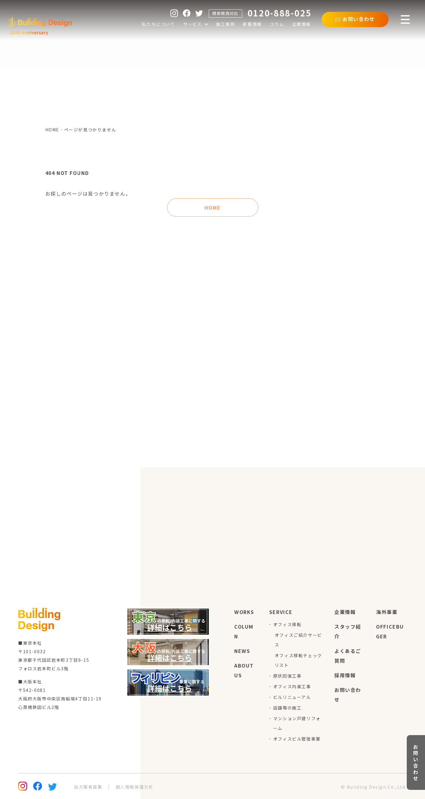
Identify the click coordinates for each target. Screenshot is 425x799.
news (242, 650)
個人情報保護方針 (135, 787)
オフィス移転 (287, 624)
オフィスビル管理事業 (297, 739)
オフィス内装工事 (292, 686)
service (281, 612)
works (244, 612)
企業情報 (345, 612)
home (52, 130)
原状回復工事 (287, 676)
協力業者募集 (88, 787)
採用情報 (345, 675)
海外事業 (386, 612)
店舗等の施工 (287, 708)
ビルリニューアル (292, 697)
